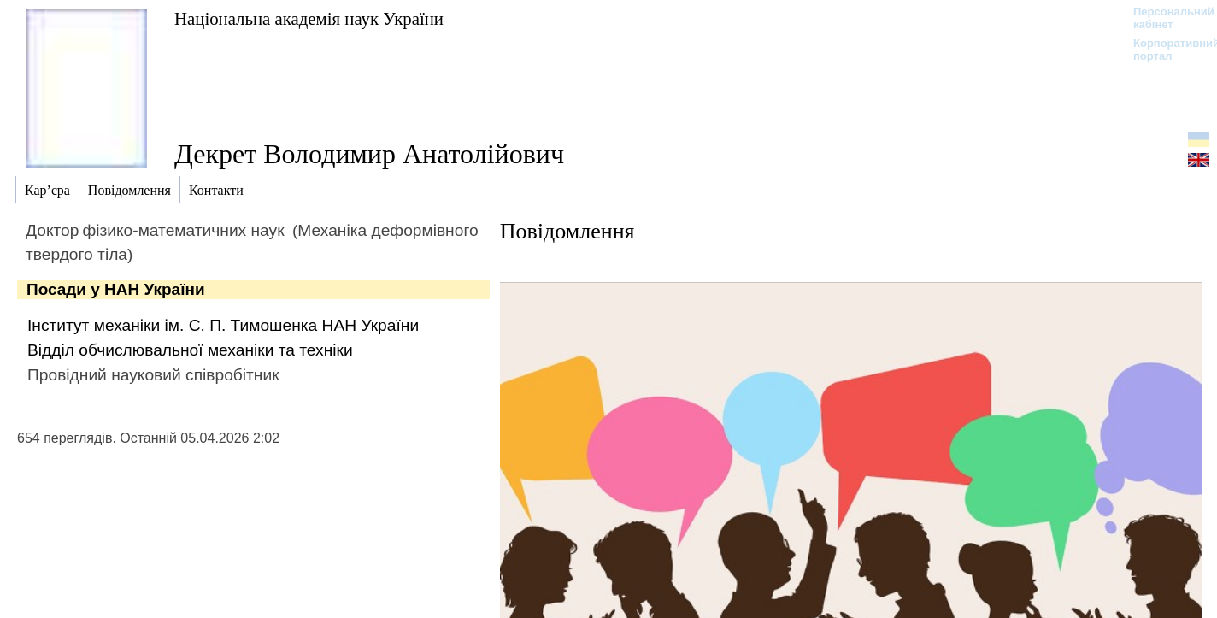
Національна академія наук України (309, 18)
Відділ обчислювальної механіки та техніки (190, 350)
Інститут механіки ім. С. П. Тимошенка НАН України (223, 325)
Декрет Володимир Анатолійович (369, 153)
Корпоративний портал (1165, 49)
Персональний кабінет (1165, 18)
